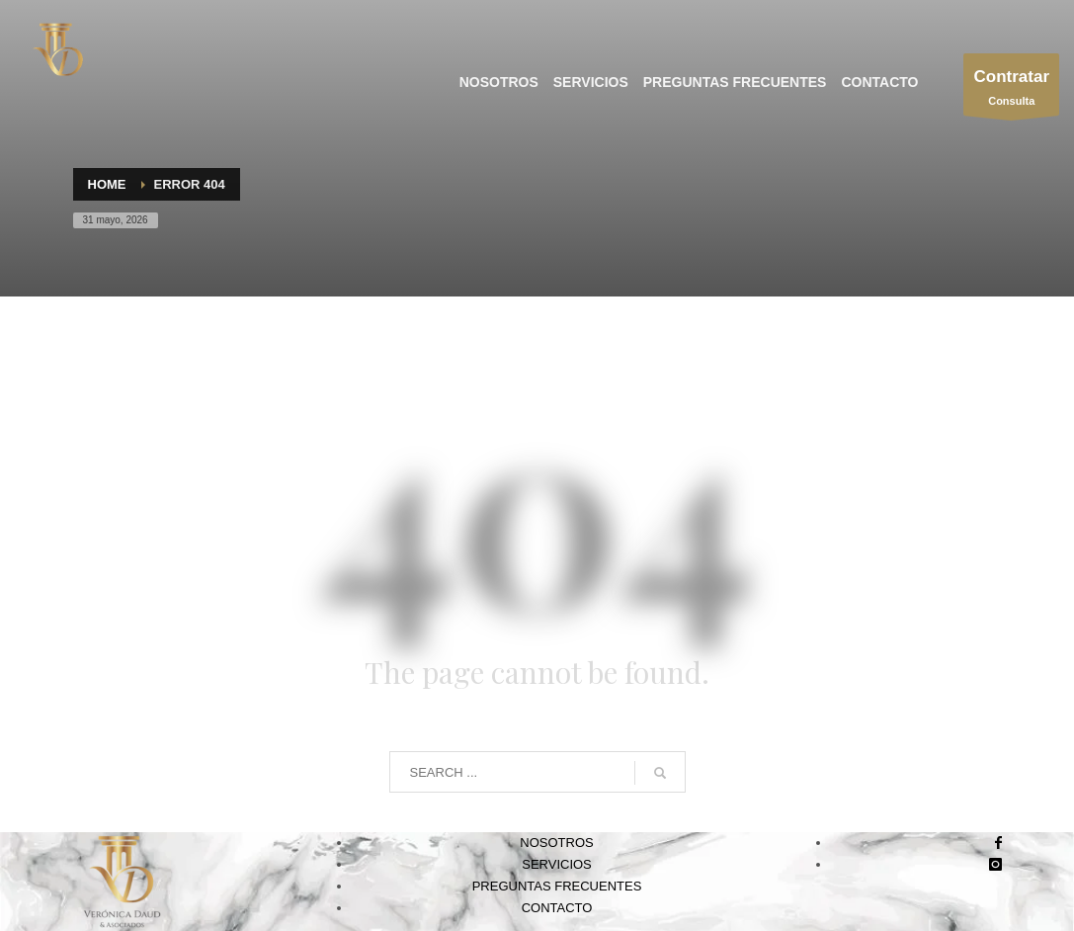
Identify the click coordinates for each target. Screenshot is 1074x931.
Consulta (1011, 89)
